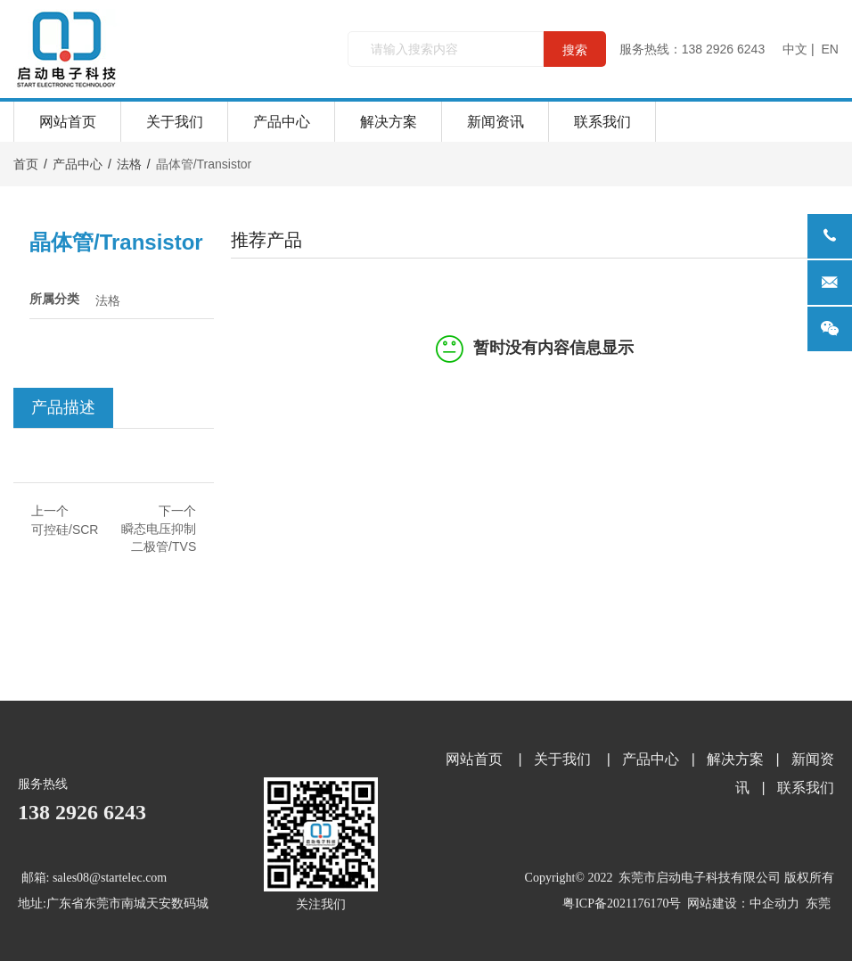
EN (830, 49)
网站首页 (67, 121)
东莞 (818, 903)
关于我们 (174, 121)
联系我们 (602, 121)
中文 (794, 49)
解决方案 (388, 121)
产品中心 (281, 121)
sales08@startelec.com (110, 877)
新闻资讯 (495, 121)
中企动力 (774, 903)
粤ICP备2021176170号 (621, 903)
